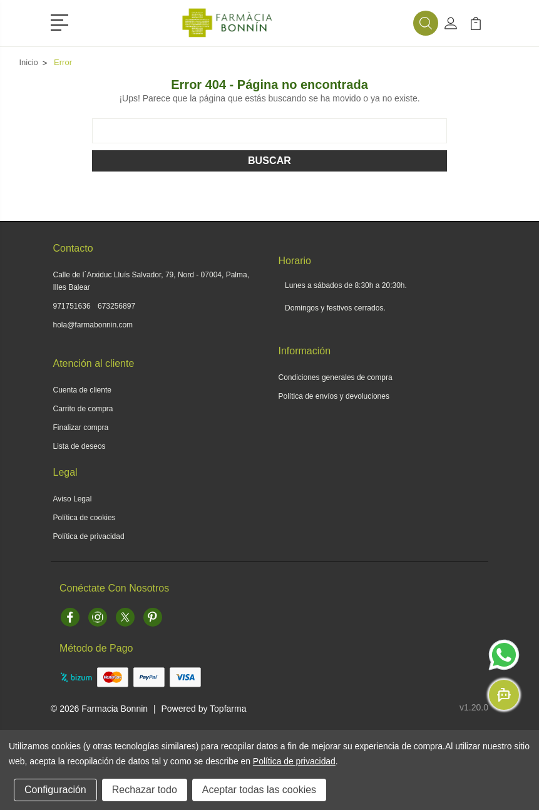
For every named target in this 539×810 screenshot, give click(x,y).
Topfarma (228, 709)
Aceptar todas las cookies (259, 789)
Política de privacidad (89, 536)
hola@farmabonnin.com (93, 324)
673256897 (116, 306)
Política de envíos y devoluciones (334, 396)
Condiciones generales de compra (336, 377)
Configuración (55, 789)
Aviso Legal (72, 499)
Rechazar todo (144, 789)
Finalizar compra (81, 427)
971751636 (72, 306)
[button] (62, 21)
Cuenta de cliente (82, 390)
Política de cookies (84, 517)
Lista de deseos (79, 446)
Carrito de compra (83, 408)
